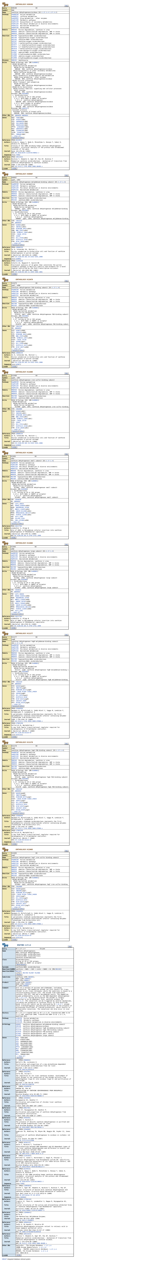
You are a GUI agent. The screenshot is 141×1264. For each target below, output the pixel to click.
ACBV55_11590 (21, 516)
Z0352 (18, 898)
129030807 (21, 127)
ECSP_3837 (20, 347)
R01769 (14, 38)
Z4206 (18, 342)
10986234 (19, 248)
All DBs (14, 168)
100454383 (20, 125)
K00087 (18, 1026)
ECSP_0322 (20, 808)
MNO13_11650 (20, 601)
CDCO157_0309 (21, 702)
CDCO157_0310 (21, 809)
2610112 (27, 1144)
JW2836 (18, 414)
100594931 (20, 129)
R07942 (14, 43)
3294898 (27, 1131)
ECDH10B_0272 (21, 691)
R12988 (14, 54)
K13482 (18, 1037)
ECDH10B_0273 (21, 798)
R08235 (14, 50)
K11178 (18, 1032)
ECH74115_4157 (21, 346)
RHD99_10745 (20, 602)
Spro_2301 (19, 612)
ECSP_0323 (20, 903)
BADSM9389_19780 (22, 508)
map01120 (15, 24)
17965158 (19, 724)
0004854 (18, 115)
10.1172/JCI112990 (26, 1142)
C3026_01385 (21, 693)
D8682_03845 (20, 597)
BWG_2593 (19, 336)
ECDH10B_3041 (21, 229)
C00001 (26, 982)
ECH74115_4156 (21, 240)
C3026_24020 (32, 693)
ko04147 (25, 108)
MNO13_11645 (20, 510)
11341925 (27, 1158)
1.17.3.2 (52, 12)
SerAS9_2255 (20, 519)
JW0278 (18, 689)
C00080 (25, 988)
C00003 (27, 980)
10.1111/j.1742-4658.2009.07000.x (29, 722)
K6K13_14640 (20, 604)
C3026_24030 (32, 896)
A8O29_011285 (21, 606)
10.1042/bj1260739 (26, 1086)
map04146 (15, 27)
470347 (18, 120)
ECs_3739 (19, 238)
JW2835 (18, 333)
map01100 (15, 20)
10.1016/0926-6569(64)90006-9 (31, 1098)
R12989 (14, 56)
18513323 (19, 157)
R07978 (14, 47)
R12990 (14, 58)
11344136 (19, 261)
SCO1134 (19, 939)
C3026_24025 (32, 800)
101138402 (20, 123)
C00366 (28, 984)
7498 (17, 118)
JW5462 (18, 227)
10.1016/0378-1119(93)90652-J (27, 153)
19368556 (19, 710)
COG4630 (18, 500)
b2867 (18, 331)
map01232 (15, 26)
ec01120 (19, 1024)
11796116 (27, 1201)
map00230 (15, 15)
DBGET (4, 1261)
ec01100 (19, 1022)
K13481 (18, 1035)
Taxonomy (15, 138)
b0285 (18, 795)
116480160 (20, 131)
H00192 (14, 60)
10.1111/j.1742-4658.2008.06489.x (29, 166)
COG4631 (18, 591)
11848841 (27, 1214)
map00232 (15, 16)
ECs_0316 (19, 900)
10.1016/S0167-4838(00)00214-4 (31, 1169)
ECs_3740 (19, 344)
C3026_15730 (21, 340)
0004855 (25, 115)
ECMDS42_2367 (22, 338)
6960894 (27, 1062)
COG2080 (19, 410)
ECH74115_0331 (21, 806)
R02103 (14, 39)
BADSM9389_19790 (22, 599)
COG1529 (19, 221)
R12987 (14, 52)
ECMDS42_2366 (22, 233)
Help (66, 5)
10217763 (18, 527)
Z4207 (18, 423)
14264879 (27, 1088)
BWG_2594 (19, 417)
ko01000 (25, 94)
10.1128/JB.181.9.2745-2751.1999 (27, 536)
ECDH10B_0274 (21, 894)
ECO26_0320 (20, 811)
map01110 (15, 22)
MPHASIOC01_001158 (23, 608)
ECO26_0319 (20, 704)
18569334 (27, 1224)
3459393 (27, 1120)
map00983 (15, 18)
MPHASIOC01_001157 (23, 514)
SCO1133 (19, 843)
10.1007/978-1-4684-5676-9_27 (31, 1155)
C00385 (30, 979)
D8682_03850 (20, 506)
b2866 (18, 225)
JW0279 (18, 797)
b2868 (18, 412)
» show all (16, 136)
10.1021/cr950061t (26, 1222)
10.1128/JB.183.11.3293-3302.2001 (29, 272)
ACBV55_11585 (21, 610)
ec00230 (19, 1020)
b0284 (18, 687)
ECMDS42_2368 (22, 419)
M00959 (14, 33)
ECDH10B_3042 (21, 335)
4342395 (27, 1073)
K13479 (18, 1033)
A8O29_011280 (21, 512)
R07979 (14, 49)
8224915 (19, 140)
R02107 (14, 41)
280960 (22, 1199)
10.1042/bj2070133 (26, 1071)
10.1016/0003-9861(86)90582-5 (31, 1129)
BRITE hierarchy (21, 966)
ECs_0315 (19, 804)
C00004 (27, 986)
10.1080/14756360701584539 (30, 1234)
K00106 (18, 1028)
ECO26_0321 (20, 907)
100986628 (20, 121)
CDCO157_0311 (21, 905)
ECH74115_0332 (21, 902)
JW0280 (18, 892)
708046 (18, 134)
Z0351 (18, 802)
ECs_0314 (19, 697)
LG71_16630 (19, 595)
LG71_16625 (19, 505)
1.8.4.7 (59, 1006)
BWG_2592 (19, 231)
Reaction (19, 976)
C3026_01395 (21, 896)
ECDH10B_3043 (21, 416)
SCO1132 (19, 736)
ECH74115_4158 (21, 427)
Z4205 (18, 236)
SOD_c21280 (19, 521)
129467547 (21, 132)
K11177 (18, 1030)
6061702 (27, 1110)
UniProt (21, 138)
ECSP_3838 (20, 428)
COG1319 (19, 327)
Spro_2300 (19, 517)
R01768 (14, 36)
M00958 (14, 32)
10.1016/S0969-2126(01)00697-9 (31, 1212)
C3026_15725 (21, 234)
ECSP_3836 (20, 242)
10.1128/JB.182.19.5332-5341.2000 (29, 257)
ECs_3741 (19, 425)
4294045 (27, 1100)
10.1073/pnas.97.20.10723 (29, 1197)
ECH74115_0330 (21, 698)
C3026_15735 (21, 421)
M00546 (14, 30)
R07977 (14, 45)
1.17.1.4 (45, 12)
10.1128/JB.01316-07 (23, 734)
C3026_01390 (21, 800)
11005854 (27, 1188)
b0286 (18, 891)
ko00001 (35, 63)
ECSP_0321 (20, 700)
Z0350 (18, 695)
